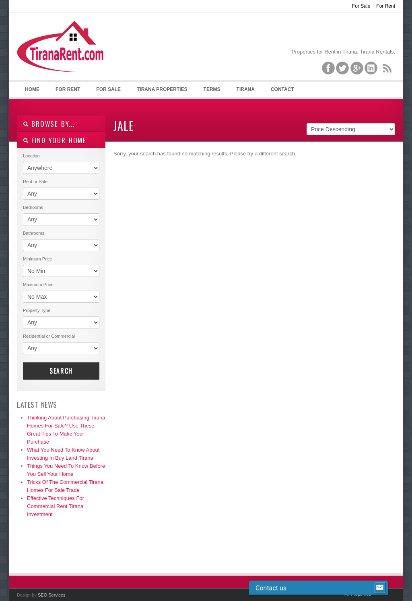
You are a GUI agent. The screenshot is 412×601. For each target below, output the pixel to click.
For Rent (385, 6)
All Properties (358, 594)
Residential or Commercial (49, 336)
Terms (212, 89)
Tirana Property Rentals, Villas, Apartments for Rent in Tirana (64, 53)
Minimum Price (37, 258)
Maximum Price (38, 284)
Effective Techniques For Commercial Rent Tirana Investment (55, 506)
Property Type (36, 310)
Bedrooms (33, 207)
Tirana (246, 89)
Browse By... (49, 124)
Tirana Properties (162, 89)
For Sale (361, 6)
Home (32, 89)
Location (31, 155)
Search (61, 371)
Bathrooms (33, 233)
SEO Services (51, 595)
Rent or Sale (35, 181)
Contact (282, 89)
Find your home (55, 140)
